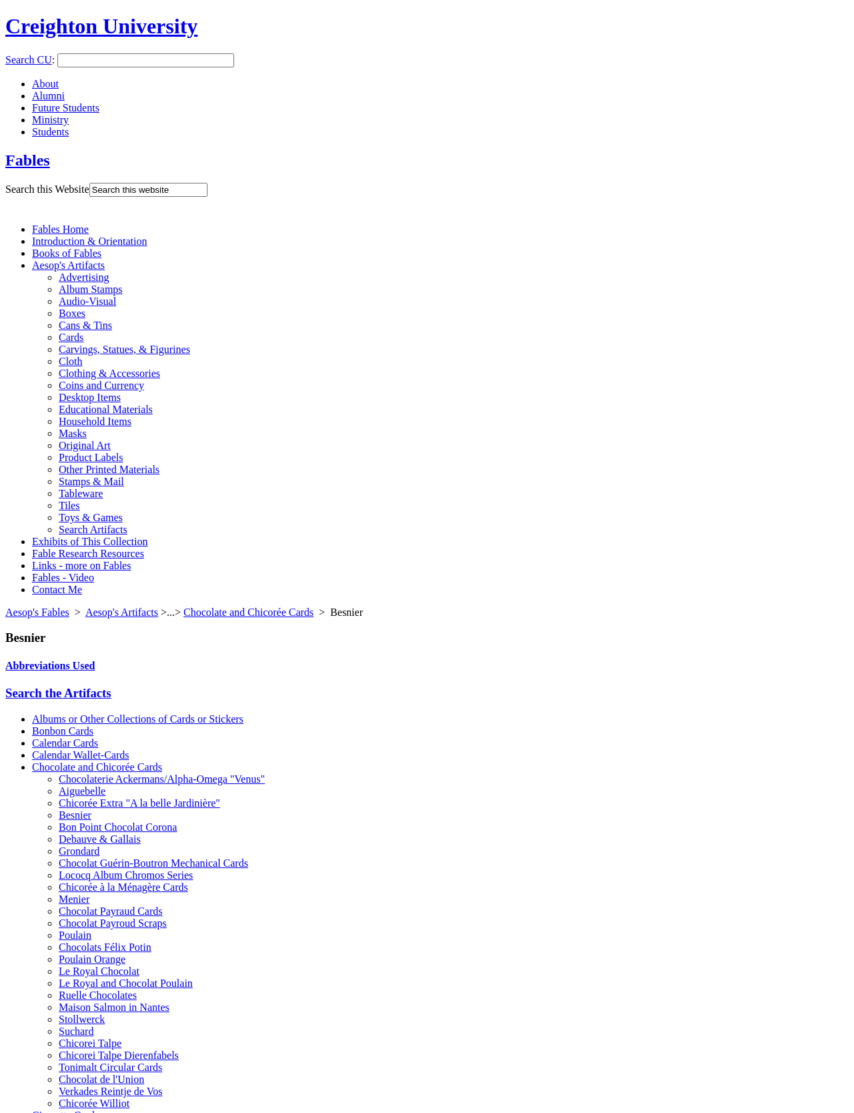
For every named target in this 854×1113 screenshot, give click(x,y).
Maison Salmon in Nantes (114, 1007)
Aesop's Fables (37, 612)
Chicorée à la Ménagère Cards (123, 887)
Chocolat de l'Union (101, 1079)
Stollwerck (82, 1019)
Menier (74, 899)
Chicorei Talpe (90, 1043)
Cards (71, 337)
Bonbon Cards (62, 731)
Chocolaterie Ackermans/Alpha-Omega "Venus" (162, 779)
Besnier (75, 815)
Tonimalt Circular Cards (110, 1067)
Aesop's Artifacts (68, 265)
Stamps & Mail (91, 481)
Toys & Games (91, 517)
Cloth (71, 361)
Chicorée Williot (94, 1103)
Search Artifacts (93, 529)
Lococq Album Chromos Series (126, 875)
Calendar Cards (65, 743)
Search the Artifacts (58, 693)
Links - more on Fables (81, 565)
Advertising (84, 277)
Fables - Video (63, 577)
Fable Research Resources (88, 553)
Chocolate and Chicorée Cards (248, 612)
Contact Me (57, 589)
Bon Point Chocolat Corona (118, 827)
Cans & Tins (85, 325)
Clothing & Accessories (109, 373)
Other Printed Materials (109, 469)
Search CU (28, 59)
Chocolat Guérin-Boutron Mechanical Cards (153, 863)
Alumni (48, 95)
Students (50, 131)
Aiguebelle (82, 791)
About (45, 83)
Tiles (69, 505)
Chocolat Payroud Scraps (113, 923)
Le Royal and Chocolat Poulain (126, 983)
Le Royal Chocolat (99, 971)
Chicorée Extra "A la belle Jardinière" (139, 803)
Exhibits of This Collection (89, 541)
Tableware (81, 493)
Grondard (79, 851)
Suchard (76, 1031)
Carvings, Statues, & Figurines (124, 349)
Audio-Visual (87, 301)
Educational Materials (106, 409)
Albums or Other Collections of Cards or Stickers (138, 719)
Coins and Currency (101, 385)
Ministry (50, 119)
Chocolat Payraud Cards (111, 911)
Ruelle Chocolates (98, 995)
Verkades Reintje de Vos (110, 1091)
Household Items (95, 421)
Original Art (85, 445)
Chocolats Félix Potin (105, 947)
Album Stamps (91, 289)
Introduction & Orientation (89, 241)
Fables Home (60, 229)
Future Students (65, 107)
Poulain (75, 935)
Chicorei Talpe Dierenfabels (119, 1055)
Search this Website (47, 189)
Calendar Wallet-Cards (80, 755)
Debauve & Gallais (100, 839)
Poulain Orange (92, 959)
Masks (73, 433)
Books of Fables (66, 253)
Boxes (72, 313)
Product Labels (91, 457)
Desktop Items (90, 397)
